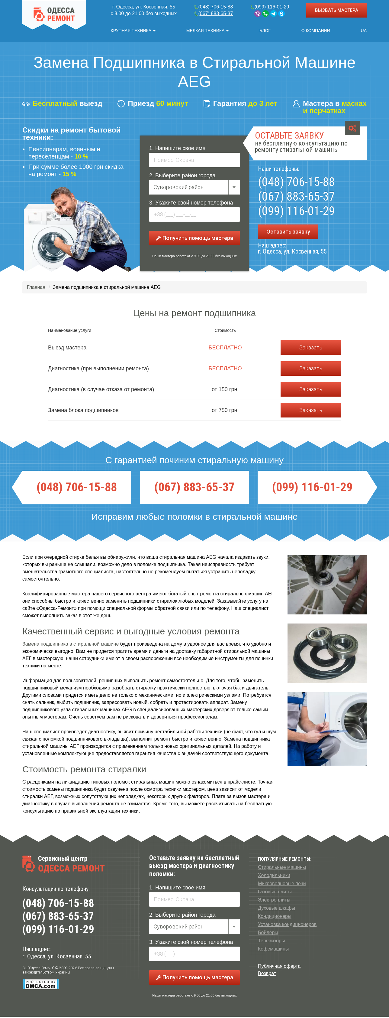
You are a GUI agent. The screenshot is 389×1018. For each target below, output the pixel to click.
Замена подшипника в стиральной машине (70, 645)
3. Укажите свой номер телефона (191, 204)
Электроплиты (274, 901)
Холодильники (274, 876)
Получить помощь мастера (194, 239)
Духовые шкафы (276, 909)
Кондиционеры (274, 917)
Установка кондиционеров (287, 925)
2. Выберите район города (182, 177)
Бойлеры (268, 933)
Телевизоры (271, 941)
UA (364, 30)
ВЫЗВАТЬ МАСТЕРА (336, 10)
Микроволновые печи (282, 884)
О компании (315, 30)
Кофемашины (273, 950)
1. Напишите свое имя (177, 149)
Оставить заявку (288, 233)
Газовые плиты (275, 892)
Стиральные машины (282, 868)
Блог (265, 30)
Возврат (267, 974)
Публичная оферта (279, 967)
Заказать (310, 348)
